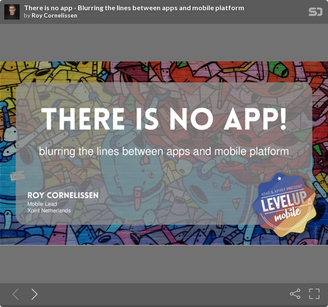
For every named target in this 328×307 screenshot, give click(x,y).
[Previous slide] (13, 294)
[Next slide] (33, 294)
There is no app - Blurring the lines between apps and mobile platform (134, 7)
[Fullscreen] (314, 294)
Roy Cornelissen (54, 15)
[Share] (295, 294)
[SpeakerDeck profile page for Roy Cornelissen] (12, 12)
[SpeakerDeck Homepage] (315, 13)
